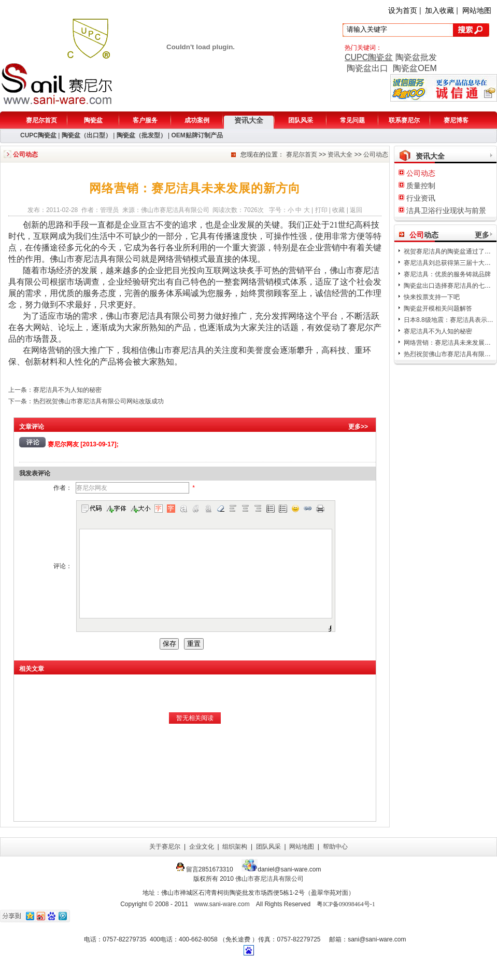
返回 (356, 210)
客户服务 (145, 120)
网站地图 (476, 10)
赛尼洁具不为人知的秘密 (438, 331)
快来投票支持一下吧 (432, 297)
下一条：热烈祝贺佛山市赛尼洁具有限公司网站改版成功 (86, 401)
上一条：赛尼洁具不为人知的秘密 (55, 389)
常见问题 (352, 120)
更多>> (358, 426)
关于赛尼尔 (164, 846)
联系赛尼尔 (404, 120)
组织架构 (234, 846)
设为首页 (402, 10)
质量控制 (420, 185)
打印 (321, 210)
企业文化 (201, 846)
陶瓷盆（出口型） (86, 135)
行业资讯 (420, 198)
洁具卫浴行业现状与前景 (446, 210)
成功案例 (196, 120)
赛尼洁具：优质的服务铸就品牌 (447, 274)
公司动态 (375, 154)
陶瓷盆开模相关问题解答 (438, 308)
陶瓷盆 (93, 120)
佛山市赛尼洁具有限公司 (269, 878)
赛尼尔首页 (41, 120)
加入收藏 (439, 10)
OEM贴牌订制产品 (196, 135)
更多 (482, 235)
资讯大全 (248, 120)
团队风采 (300, 120)
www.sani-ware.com (222, 904)
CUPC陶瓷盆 (369, 57)
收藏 (338, 210)
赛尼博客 (456, 120)
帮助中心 (335, 846)
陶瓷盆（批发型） (141, 135)
